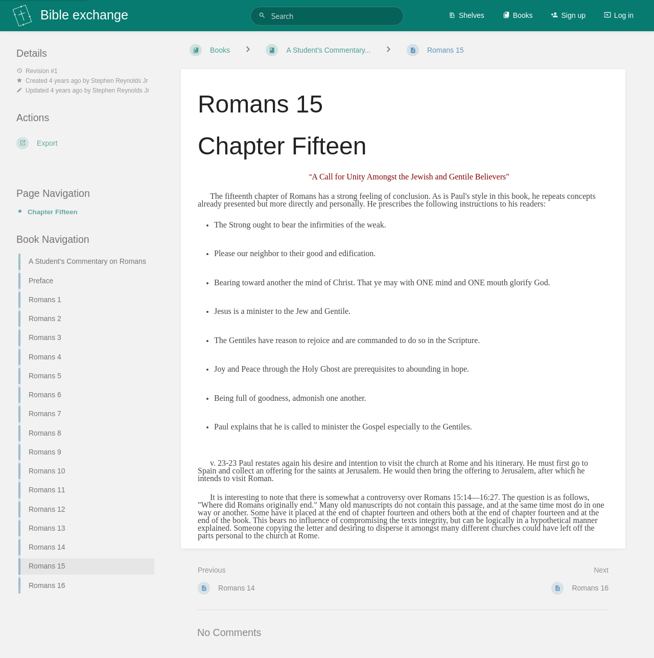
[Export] (86, 143)
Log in (619, 15)
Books (518, 15)
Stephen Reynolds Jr (119, 80)
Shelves (466, 15)
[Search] (264, 15)
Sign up (568, 15)
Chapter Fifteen (53, 212)
